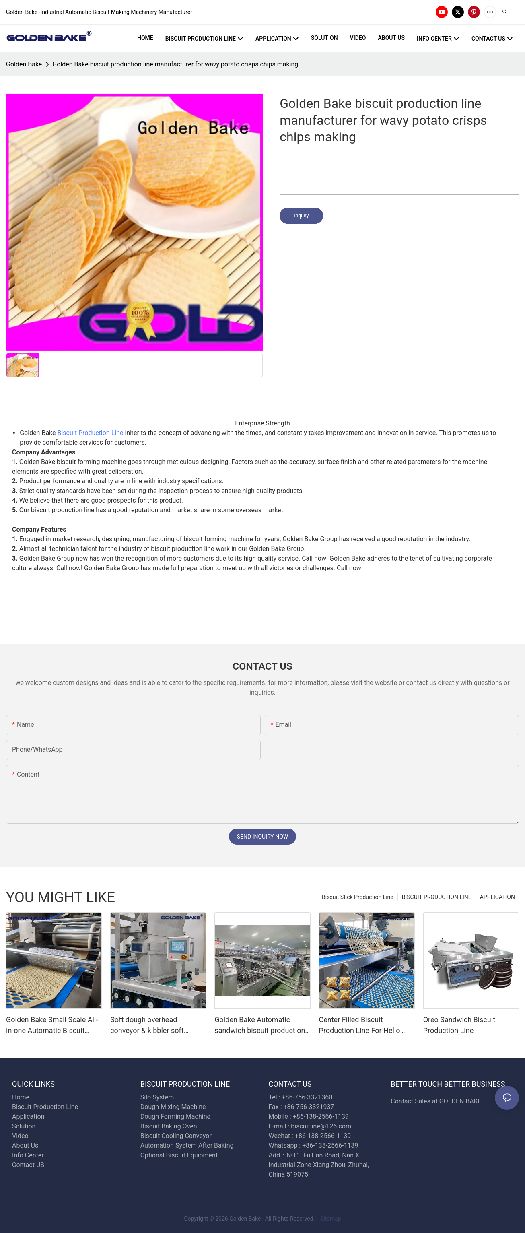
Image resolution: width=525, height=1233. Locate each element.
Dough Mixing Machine (173, 1107)
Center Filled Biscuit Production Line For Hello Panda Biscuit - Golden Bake (364, 1025)
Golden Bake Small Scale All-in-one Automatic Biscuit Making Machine (52, 1025)
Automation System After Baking (187, 1145)
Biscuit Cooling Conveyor (176, 1136)
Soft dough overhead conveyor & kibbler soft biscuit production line (146, 1025)
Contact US (29, 1165)
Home (20, 1097)
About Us (25, 1145)
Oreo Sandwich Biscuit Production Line (459, 1025)
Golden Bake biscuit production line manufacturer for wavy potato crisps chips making (175, 64)
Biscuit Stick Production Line (357, 897)
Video (20, 1136)
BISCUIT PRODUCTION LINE (436, 897)
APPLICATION (497, 897)
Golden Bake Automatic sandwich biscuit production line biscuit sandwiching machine (259, 1025)
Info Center (28, 1155)
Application (28, 1116)
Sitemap (330, 1218)
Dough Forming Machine (175, 1116)
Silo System (157, 1097)
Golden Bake (24, 64)
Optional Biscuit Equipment (179, 1155)
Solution (23, 1126)
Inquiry (301, 216)
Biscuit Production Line (91, 433)
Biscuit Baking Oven (168, 1126)
